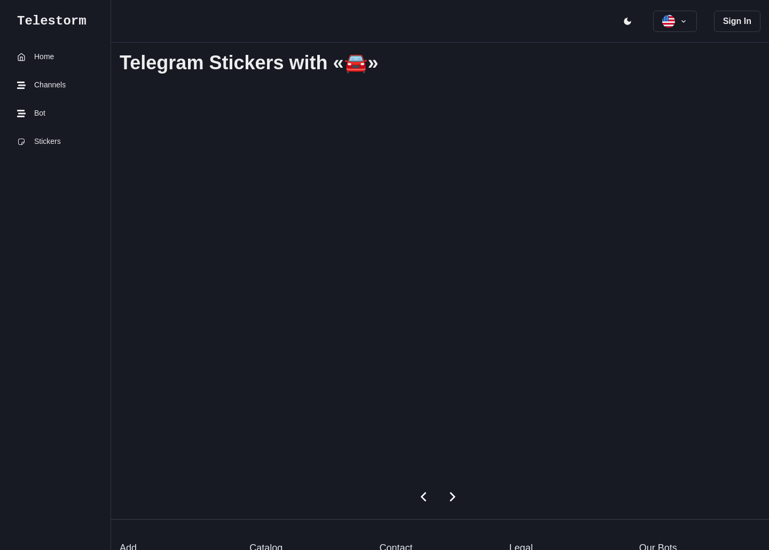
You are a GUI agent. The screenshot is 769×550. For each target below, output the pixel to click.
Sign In (737, 21)
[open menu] (627, 21)
